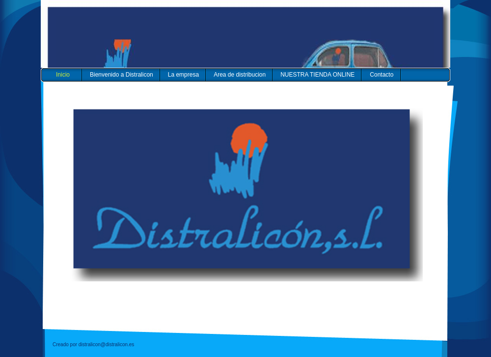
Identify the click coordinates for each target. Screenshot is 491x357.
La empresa (183, 74)
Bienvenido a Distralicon (121, 74)
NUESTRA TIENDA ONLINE (317, 74)
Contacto (381, 74)
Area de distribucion (240, 74)
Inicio (63, 74)
